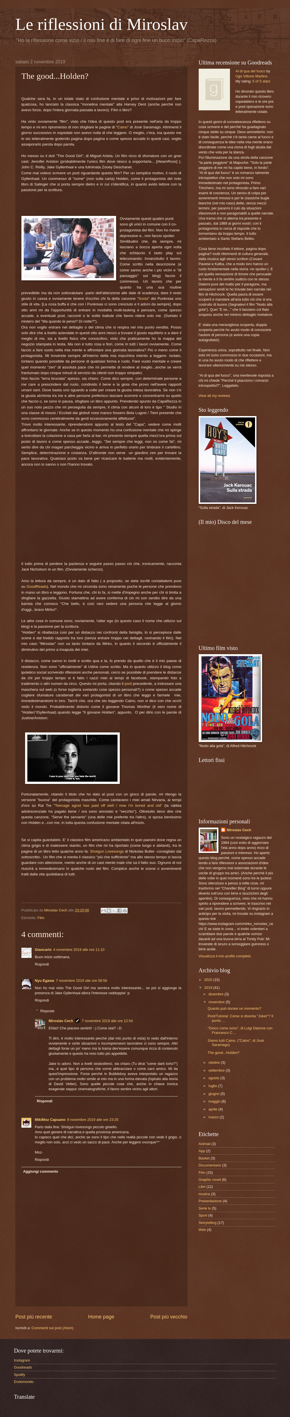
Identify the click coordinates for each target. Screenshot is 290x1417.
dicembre (217, 994)
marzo (214, 1117)
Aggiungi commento (40, 1171)
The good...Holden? (224, 1053)
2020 (208, 980)
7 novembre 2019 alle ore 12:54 (107, 1021)
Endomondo (24, 1382)
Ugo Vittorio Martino (252, 76)
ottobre (215, 1062)
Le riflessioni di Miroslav (102, 24)
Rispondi (42, 964)
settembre (217, 1070)
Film (40, 918)
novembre (217, 1002)
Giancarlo (43, 949)
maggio (215, 1101)
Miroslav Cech (60, 1021)
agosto (214, 1078)
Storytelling (208, 1223)
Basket (204, 1158)
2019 (208, 987)
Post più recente (34, 1317)
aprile (213, 1109)
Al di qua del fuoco (250, 71)
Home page (101, 1317)
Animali (205, 1144)
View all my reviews (214, 396)
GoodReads (36, 586)
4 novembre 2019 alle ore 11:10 (79, 949)
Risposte (47, 1011)
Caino (122, 127)
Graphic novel (210, 1179)
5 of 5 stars (262, 81)
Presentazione (210, 1201)
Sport (203, 1215)
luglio (213, 1086)
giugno (214, 1094)
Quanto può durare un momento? (234, 1008)
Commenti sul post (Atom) (53, 1328)
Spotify (19, 1375)
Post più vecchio (168, 1317)
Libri (202, 1186)
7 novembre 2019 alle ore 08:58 (81, 980)
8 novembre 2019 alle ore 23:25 (92, 1119)
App (202, 1151)
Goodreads (23, 1367)
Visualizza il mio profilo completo (225, 956)
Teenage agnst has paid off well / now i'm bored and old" (108, 805)
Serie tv (205, 1208)
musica (204, 1194)
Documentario (210, 1165)
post (128, 683)
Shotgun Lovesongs (107, 851)
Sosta (143, 298)
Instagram (22, 1360)
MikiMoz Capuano (50, 1119)
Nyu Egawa (44, 980)
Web (202, 1230)
